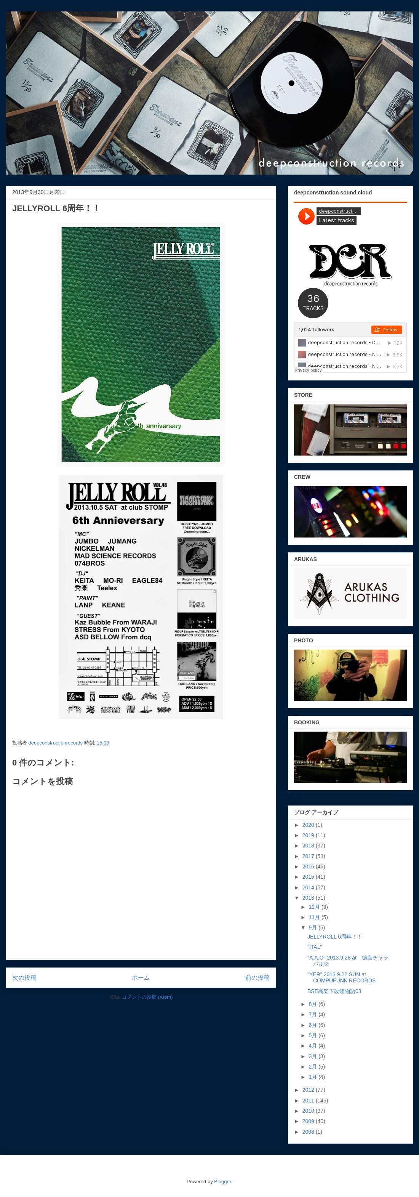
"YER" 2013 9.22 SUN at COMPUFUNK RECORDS (341, 977)
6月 (313, 1025)
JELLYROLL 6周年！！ (334, 937)
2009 (309, 1121)
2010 (309, 1111)
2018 (309, 845)
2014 (309, 887)
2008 (309, 1132)
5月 (313, 1035)
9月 (313, 927)
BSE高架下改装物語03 (334, 991)
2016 (309, 866)
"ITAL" (314, 947)
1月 (313, 1077)
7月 (313, 1014)
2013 (309, 898)
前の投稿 (257, 977)
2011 (309, 1101)
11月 (315, 917)
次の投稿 (24, 977)
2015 (309, 877)
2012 (309, 1090)
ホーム (141, 977)
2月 (313, 1067)
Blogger (222, 1181)
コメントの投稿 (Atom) (147, 997)
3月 (313, 1056)
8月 (313, 1004)
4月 (313, 1046)
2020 (309, 825)
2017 (309, 856)
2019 (309, 835)
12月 (315, 907)
